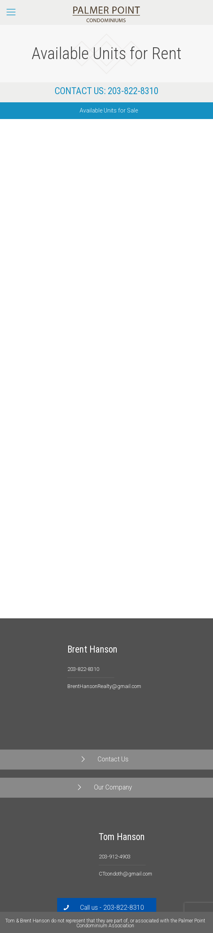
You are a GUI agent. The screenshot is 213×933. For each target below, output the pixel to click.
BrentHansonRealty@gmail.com (104, 686)
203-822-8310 (133, 91)
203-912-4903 (115, 857)
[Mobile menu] (11, 12)
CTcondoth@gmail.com (125, 874)
